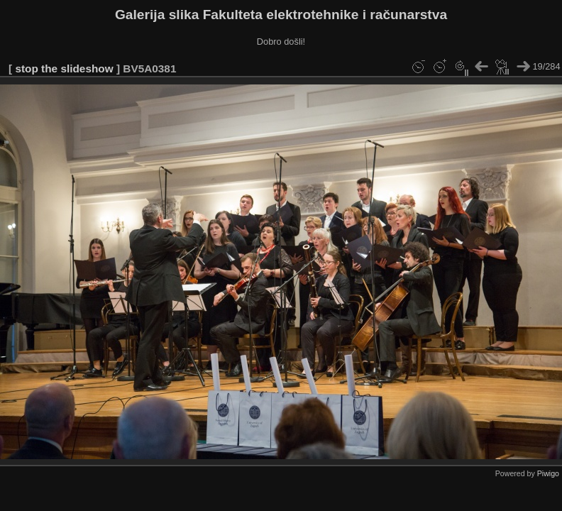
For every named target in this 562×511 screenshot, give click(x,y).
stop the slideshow (64, 68)
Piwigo (548, 473)
